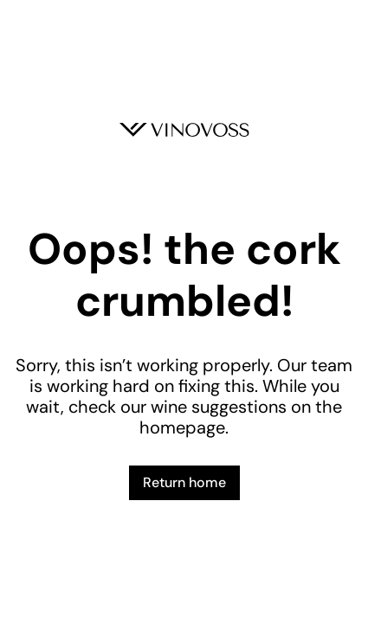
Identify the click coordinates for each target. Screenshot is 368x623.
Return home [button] (184, 482)
